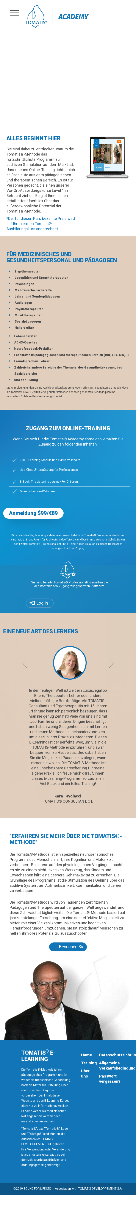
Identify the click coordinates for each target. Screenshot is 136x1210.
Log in (42, 603)
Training (89, 1063)
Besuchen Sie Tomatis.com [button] (73, 946)
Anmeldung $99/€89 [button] (33, 513)
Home (86, 1055)
